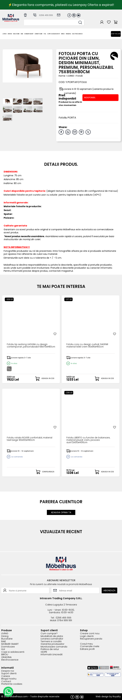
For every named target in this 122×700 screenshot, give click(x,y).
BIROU (62, 34)
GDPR (44, 651)
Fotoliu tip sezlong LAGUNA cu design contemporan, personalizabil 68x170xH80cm (29, 347)
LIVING (5, 34)
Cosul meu (86, 643)
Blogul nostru (8, 678)
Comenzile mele (89, 646)
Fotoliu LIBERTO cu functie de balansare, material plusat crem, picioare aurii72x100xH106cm (86, 440)
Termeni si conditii (51, 641)
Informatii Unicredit (52, 654)
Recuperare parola (91, 638)
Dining (10, 34)
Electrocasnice (77, 34)
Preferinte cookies (11, 683)
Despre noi (7, 670)
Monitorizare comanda (54, 646)
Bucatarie (16, 34)
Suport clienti (9, 673)
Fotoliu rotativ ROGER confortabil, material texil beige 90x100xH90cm (28, 439)
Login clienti (87, 635)
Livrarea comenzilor (52, 638)
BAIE (22, 34)
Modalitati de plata (52, 635)
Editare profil (87, 648)
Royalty (117, 696)
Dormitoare (38, 34)
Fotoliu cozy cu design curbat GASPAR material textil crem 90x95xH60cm (89, 346)
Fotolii (79, 75)
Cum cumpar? (49, 633)
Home (62, 75)
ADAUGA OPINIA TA (61, 512)
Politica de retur (50, 648)
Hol (45, 34)
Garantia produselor (52, 643)
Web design (102, 696)
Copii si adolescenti (53, 34)
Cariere (5, 675)
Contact (6, 681)
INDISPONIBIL (89, 97)
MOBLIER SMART (29, 34)
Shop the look (115, 34)
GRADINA (68, 34)
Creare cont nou (89, 633)
